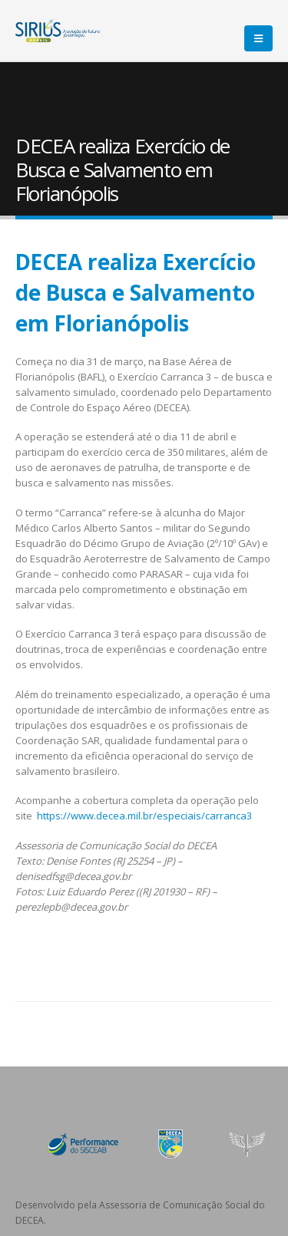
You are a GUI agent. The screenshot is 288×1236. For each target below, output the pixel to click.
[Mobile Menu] (258, 38)
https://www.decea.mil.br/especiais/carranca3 (144, 815)
